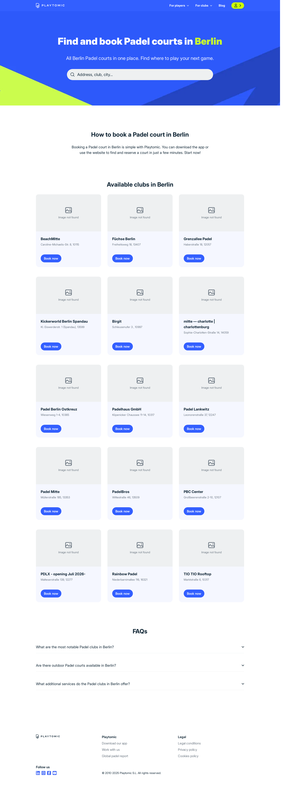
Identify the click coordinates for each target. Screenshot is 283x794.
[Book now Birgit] (140, 316)
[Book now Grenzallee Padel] (211, 230)
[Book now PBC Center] (211, 483)
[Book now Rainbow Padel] (140, 565)
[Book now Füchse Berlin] (140, 230)
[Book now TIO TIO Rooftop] (211, 565)
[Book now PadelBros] (140, 483)
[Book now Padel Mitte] (68, 483)
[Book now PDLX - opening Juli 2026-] (68, 565)
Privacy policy (187, 750)
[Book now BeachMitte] (68, 230)
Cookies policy (188, 756)
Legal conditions (189, 743)
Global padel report (115, 756)
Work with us (111, 750)
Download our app (114, 743)
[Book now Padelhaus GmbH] (140, 401)
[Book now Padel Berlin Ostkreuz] (68, 401)
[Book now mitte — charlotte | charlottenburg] (211, 316)
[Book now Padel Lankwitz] (211, 401)
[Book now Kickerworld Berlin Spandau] (68, 316)
